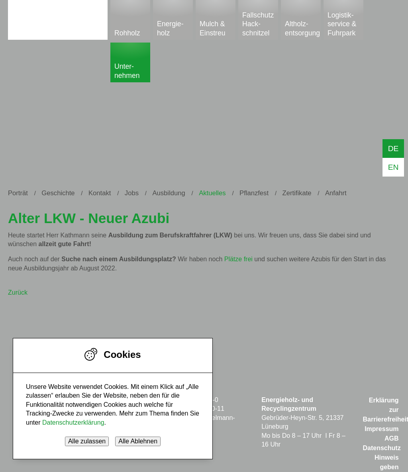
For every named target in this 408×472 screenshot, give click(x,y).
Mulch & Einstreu (213, 28)
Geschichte (58, 193)
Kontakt (99, 193)
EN (393, 167)
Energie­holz (170, 28)
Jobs (132, 193)
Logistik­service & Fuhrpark (342, 24)
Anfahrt (336, 193)
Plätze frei (238, 259)
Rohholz (127, 33)
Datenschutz (382, 448)
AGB (391, 438)
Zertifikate (297, 193)
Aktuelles (212, 193)
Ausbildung (168, 193)
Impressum (381, 428)
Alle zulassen (87, 441)
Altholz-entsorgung (302, 28)
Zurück (17, 292)
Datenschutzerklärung (73, 422)
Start (58, 18)
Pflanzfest (254, 193)
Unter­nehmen (127, 70)
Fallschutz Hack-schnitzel (258, 24)
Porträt (18, 193)
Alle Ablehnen (137, 441)
